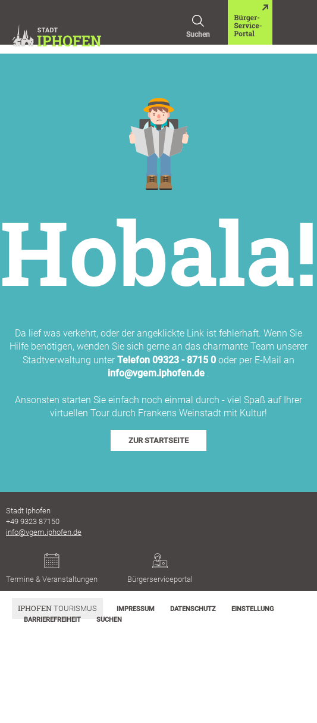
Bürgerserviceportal (160, 568)
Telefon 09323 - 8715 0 (166, 360)
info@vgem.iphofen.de (156, 373)
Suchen (198, 19)
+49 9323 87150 (32, 521)
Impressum (136, 609)
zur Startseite (158, 440)
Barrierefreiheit (52, 620)
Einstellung (252, 609)
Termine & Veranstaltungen (52, 568)
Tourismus (57, 608)
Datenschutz (193, 609)
